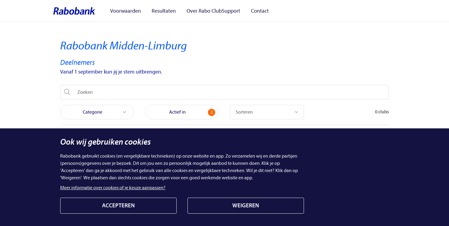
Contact (251, 11)
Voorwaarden (127, 11)
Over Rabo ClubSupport (208, 11)
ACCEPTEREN (118, 205)
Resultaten (162, 11)
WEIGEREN (245, 205)
